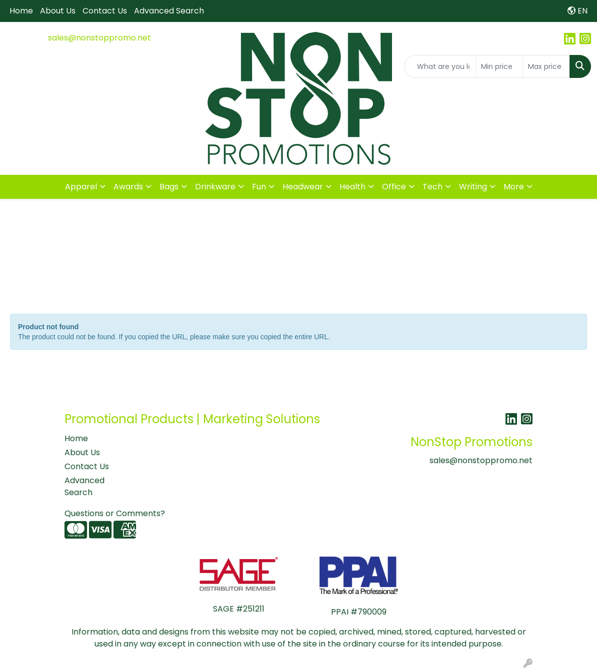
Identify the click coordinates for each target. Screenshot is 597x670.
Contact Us (104, 10)
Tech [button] (432, 186)
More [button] (514, 186)
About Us (58, 10)
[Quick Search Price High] (546, 66)
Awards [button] (128, 186)
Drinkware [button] (215, 186)
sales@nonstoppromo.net (99, 37)
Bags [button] (169, 186)
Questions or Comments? (114, 513)
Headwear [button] (302, 186)
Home (21, 10)
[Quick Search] (440, 66)
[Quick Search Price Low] (499, 66)
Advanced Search (169, 10)
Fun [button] (259, 186)
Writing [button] (473, 186)
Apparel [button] (81, 186)
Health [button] (353, 186)
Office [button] (394, 186)
